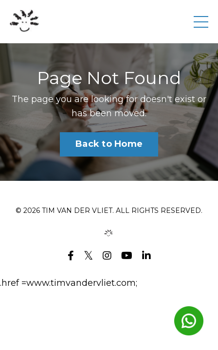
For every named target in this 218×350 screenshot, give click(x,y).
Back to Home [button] (109, 144)
